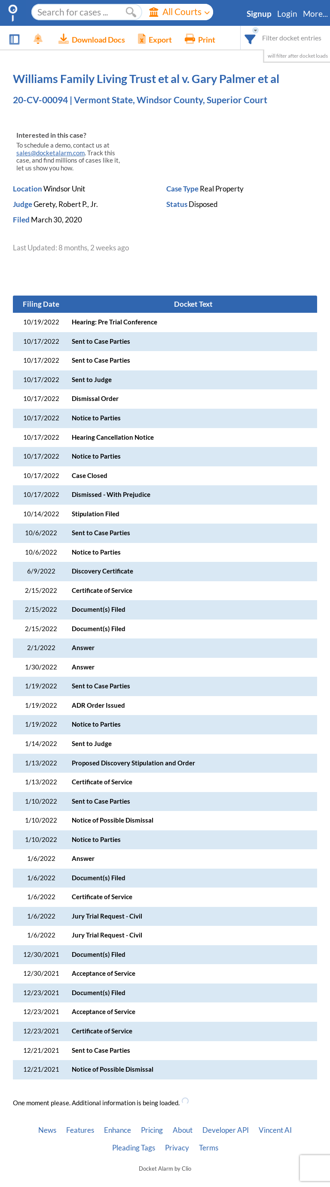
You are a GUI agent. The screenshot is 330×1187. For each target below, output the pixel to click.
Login (287, 13)
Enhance (117, 1130)
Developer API (225, 1130)
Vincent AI (275, 1130)
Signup (259, 13)
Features (80, 1130)
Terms (208, 1148)
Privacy (177, 1148)
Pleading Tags (133, 1148)
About (182, 1130)
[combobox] (250, 37)
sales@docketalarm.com (50, 153)
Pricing (152, 1130)
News (47, 1130)
